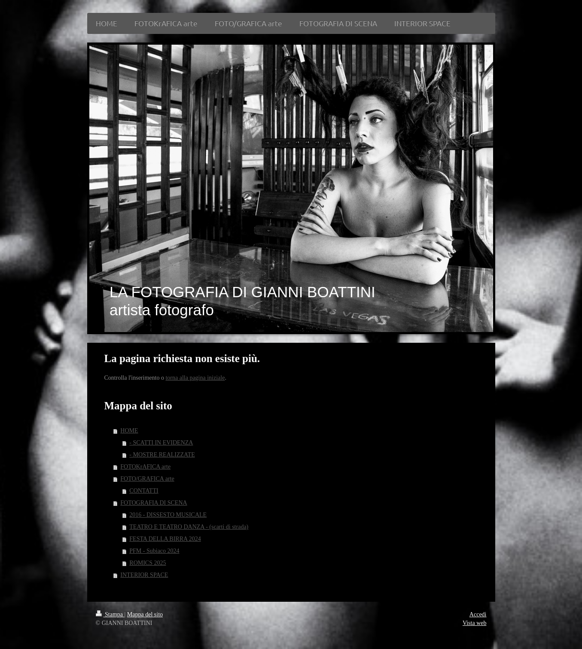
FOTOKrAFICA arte (145, 466)
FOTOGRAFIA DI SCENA (153, 503)
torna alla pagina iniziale (195, 378)
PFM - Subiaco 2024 (154, 551)
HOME (129, 430)
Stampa (110, 614)
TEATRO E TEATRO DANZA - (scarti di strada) (188, 527)
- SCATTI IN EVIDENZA (161, 442)
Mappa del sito (145, 614)
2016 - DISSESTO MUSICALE (168, 515)
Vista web (475, 623)
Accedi (478, 614)
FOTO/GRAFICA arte (147, 478)
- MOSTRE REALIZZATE (162, 454)
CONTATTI (143, 491)
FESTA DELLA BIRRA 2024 (165, 539)
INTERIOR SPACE (144, 575)
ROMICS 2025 (147, 563)
